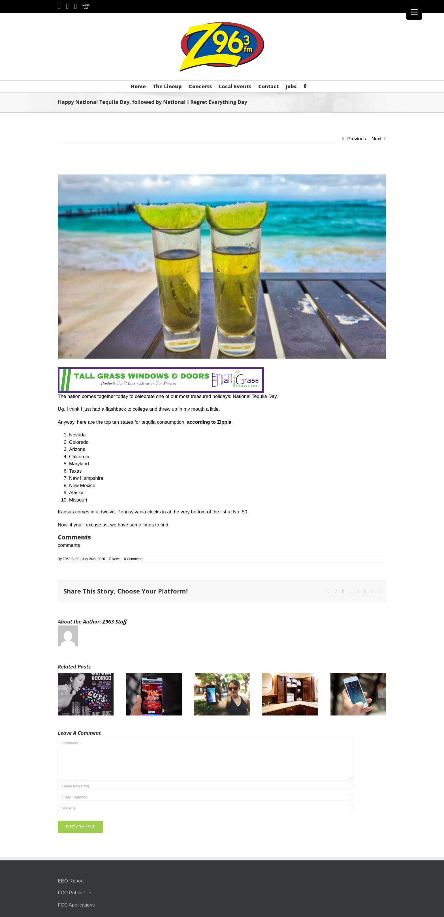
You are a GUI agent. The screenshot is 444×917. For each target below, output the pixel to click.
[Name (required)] (205, 786)
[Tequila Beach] (222, 266)
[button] (305, 86)
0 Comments (133, 559)
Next (376, 139)
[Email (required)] (205, 797)
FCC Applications (76, 905)
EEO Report (71, 881)
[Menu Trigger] (414, 12)
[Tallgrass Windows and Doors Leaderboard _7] (161, 371)
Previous (356, 139)
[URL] (205, 808)
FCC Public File (74, 892)
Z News (114, 559)
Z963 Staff (70, 559)
